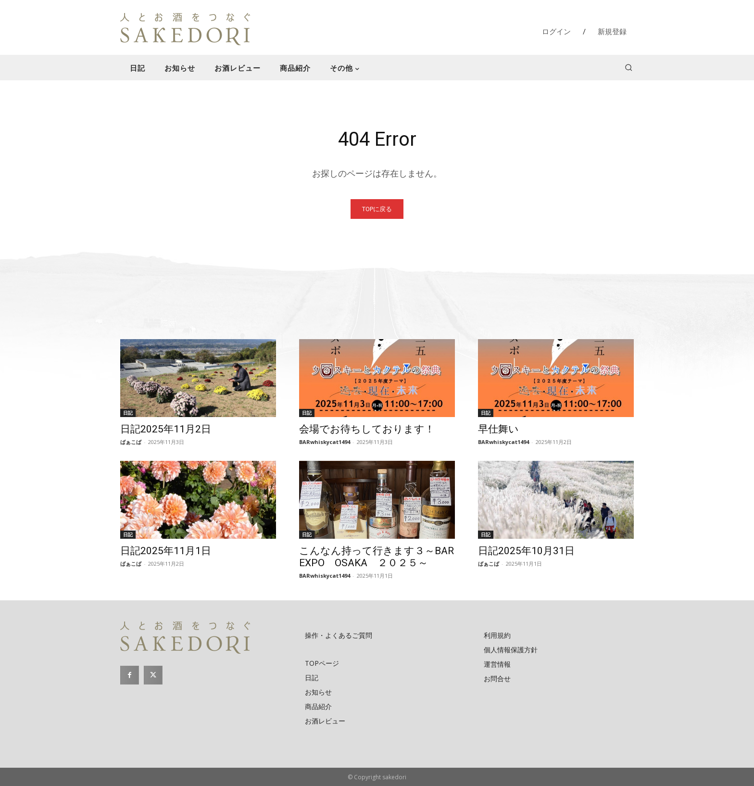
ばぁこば (130, 441)
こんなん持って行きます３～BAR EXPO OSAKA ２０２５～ (381, 557)
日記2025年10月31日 (526, 551)
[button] (628, 67)
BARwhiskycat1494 (324, 441)
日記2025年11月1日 (165, 551)
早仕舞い (498, 429)
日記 (128, 412)
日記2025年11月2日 (165, 429)
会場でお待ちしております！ (367, 429)
